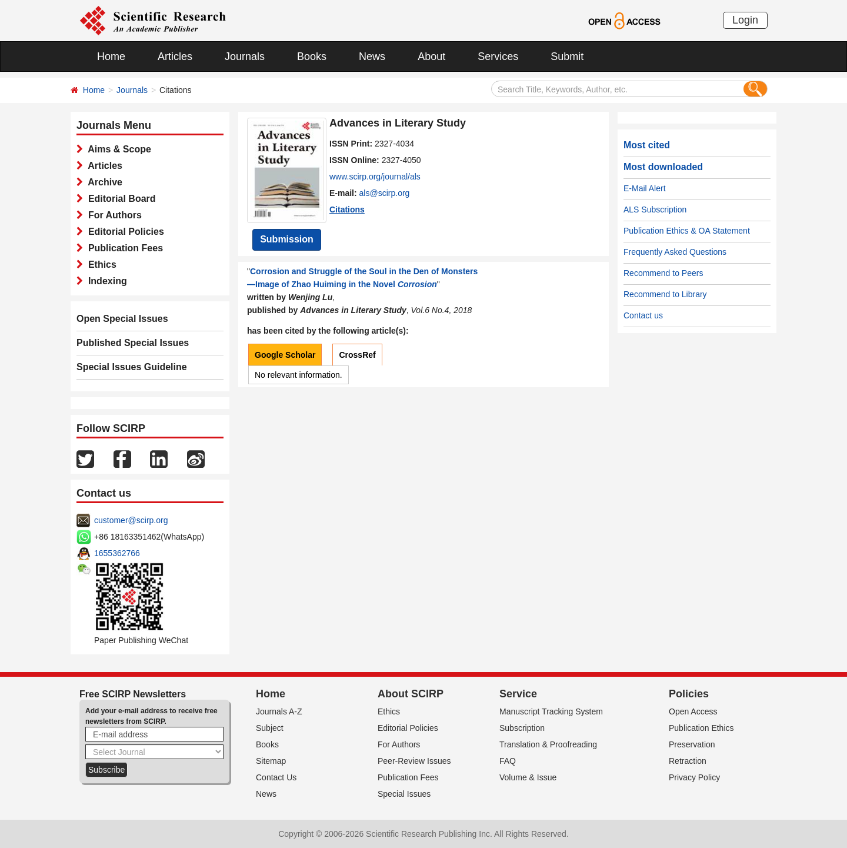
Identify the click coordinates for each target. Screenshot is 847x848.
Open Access (693, 711)
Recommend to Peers (663, 273)
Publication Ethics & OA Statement (686, 230)
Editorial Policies (123, 232)
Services (498, 56)
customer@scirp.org (131, 520)
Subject (270, 728)
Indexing (105, 281)
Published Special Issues (132, 343)
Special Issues (404, 794)
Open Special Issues (122, 319)
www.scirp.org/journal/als (375, 176)
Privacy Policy (694, 777)
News (372, 56)
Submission (287, 239)
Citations (347, 209)
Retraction (687, 761)
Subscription (522, 728)
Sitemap (271, 761)
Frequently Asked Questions (674, 252)
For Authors (112, 215)
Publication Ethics (701, 728)
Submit (567, 56)
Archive (102, 182)
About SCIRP (410, 694)
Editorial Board (119, 199)
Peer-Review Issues (414, 761)
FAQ (507, 761)
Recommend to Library (665, 294)
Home (111, 56)
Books (311, 56)
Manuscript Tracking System (551, 711)
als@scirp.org (384, 193)
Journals (245, 56)
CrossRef (357, 355)
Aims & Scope (117, 149)
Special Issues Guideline (131, 367)
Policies (689, 694)
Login (745, 20)
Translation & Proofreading (548, 744)
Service (518, 694)
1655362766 (117, 553)
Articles (175, 56)
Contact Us (276, 777)
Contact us (643, 315)
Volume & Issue (527, 777)
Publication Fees (123, 248)
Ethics (99, 265)
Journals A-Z (279, 711)
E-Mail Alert (644, 188)
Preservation (692, 744)
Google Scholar (285, 355)
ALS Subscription (654, 209)
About (431, 56)
